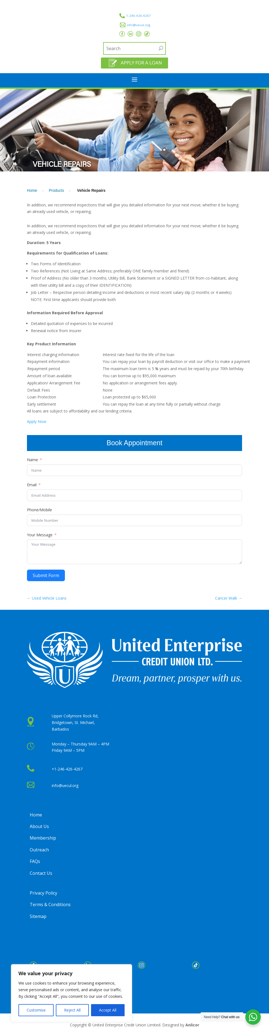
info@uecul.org (138, 25)
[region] (71, 993)
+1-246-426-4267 (67, 769)
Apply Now (36, 421)
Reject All (72, 1010)
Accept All (107, 1010)
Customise (36, 1010)
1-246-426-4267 (138, 15)
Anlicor (192, 1024)
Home (32, 190)
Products (56, 190)
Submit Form (46, 575)
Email (32, 484)
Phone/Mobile (39, 509)
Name (32, 459)
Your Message (40, 534)
